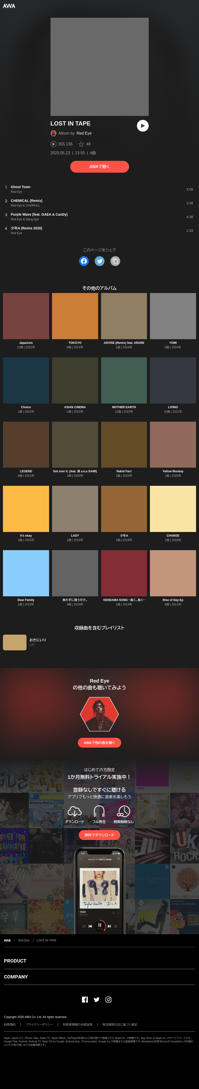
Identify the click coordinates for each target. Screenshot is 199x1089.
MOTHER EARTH (124, 407)
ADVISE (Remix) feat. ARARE (124, 343)
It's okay (26, 535)
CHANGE (173, 535)
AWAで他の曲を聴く (99, 743)
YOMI (173, 343)
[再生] (143, 126)
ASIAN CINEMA (75, 407)
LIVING (173, 407)
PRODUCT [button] (15, 961)
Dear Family (26, 600)
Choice (26, 407)
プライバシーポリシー (39, 1024)
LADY (75, 535)
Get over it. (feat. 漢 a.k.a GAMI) (75, 471)
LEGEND (26, 471)
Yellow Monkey (172, 471)
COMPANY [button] (16, 977)
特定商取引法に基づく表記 (120, 1024)
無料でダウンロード (99, 835)
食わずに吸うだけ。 (75, 600)
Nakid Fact (124, 471)
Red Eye (84, 133)
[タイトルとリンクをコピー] (115, 261)
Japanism (26, 343)
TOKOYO (75, 343)
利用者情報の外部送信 (78, 1024)
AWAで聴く (99, 167)
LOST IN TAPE (46, 940)
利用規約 (10, 1024)
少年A (124, 535)
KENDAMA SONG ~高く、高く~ (124, 600)
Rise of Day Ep (173, 600)
